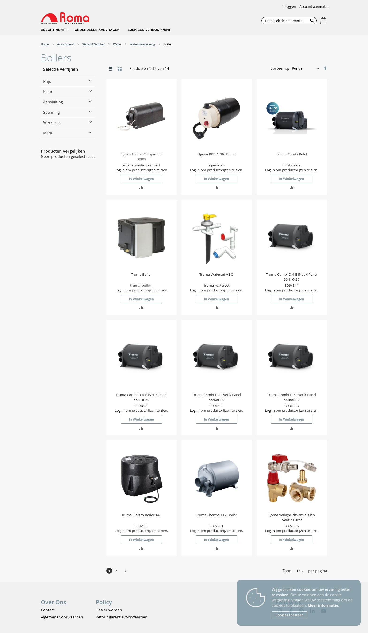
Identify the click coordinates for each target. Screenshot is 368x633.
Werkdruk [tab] (52, 122)
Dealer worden (109, 610)
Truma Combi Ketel (291, 154)
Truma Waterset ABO (216, 274)
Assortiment (66, 44)
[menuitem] (55, 29)
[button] (141, 187)
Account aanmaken (314, 6)
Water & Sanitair (93, 44)
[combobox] (289, 20)
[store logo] (65, 18)
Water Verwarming (143, 44)
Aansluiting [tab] (53, 102)
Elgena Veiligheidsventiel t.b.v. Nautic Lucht (292, 517)
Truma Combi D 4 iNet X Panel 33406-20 (216, 397)
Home (45, 44)
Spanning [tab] (51, 112)
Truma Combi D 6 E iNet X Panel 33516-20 (141, 397)
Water (117, 44)
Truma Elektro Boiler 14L (141, 514)
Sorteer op (280, 68)
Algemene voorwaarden (62, 617)
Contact (48, 610)
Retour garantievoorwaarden (121, 617)
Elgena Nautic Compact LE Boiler (141, 156)
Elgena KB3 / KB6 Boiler (216, 154)
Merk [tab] (47, 133)
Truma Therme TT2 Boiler (216, 514)
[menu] (109, 29)
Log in (120, 169)
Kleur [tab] (48, 91)
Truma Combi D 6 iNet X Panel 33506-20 (291, 397)
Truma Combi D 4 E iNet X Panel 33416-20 (292, 277)
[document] (313, 603)
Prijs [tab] (47, 81)
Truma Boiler (141, 274)
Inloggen (289, 6)
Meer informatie (323, 605)
